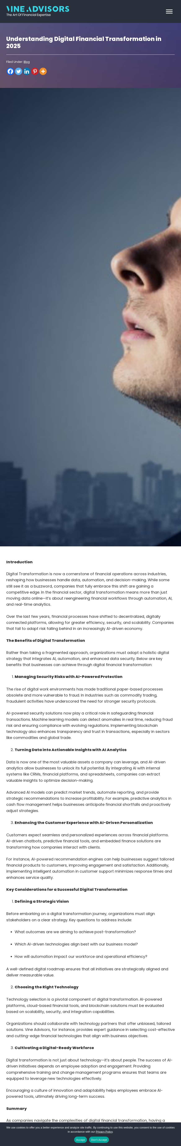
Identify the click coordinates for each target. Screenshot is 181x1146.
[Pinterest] (35, 71)
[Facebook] (10, 71)
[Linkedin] (26, 71)
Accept (80, 1139)
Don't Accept (99, 1139)
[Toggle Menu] (169, 11)
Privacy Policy (104, 1131)
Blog (27, 62)
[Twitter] (18, 71)
